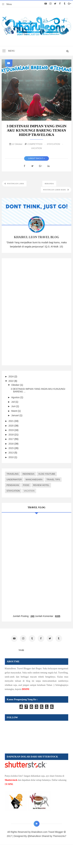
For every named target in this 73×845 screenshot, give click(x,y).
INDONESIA (29, 474)
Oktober (15, 385)
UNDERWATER (14, 479)
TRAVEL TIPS (53, 479)
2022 (11, 381)
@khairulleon (34, 836)
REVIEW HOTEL (41, 485)
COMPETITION (36, 144)
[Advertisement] (30, 311)
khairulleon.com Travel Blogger (47, 832)
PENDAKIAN (13, 485)
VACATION (36, 148)
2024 (11, 376)
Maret (14, 411)
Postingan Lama (15, 184)
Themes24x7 (59, 836)
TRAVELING (13, 474)
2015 (11, 448)
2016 (11, 443)
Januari (15, 415)
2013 (11, 452)
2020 (11, 425)
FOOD (26, 485)
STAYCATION (55, 144)
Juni (13, 406)
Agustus (15, 397)
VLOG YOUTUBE (46, 474)
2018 (11, 434)
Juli (13, 401)
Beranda (49, 184)
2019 (11, 430)
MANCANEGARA (34, 479)
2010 (11, 457)
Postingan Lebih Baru (55, 190)
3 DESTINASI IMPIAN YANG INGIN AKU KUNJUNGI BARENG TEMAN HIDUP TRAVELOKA (37, 130)
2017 (11, 439)
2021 (11, 421)
